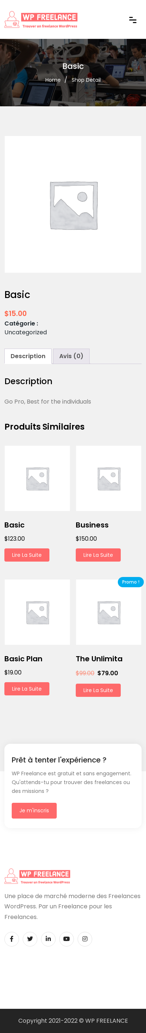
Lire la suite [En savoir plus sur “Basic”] (27, 555)
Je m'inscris (34, 810)
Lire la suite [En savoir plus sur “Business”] (98, 555)
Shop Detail (86, 80)
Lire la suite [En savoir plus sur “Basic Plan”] (27, 688)
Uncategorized (25, 332)
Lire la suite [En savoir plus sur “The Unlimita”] (98, 690)
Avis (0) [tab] (71, 356)
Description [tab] (28, 356)
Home (53, 80)
